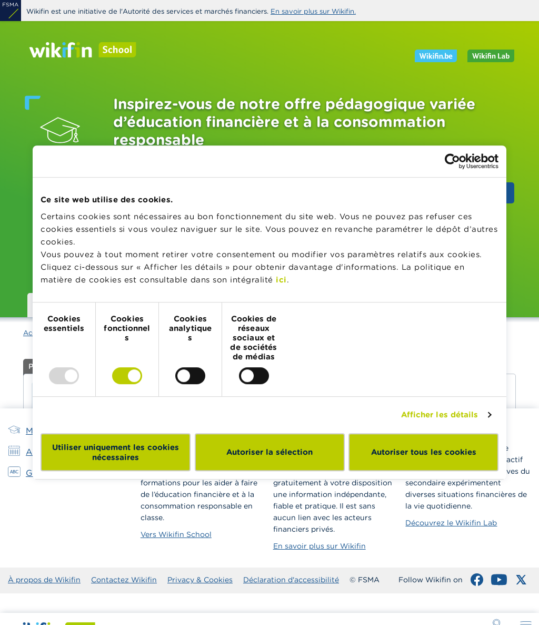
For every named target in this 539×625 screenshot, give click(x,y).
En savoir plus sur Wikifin (319, 546)
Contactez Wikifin (124, 579)
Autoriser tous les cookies (423, 452)
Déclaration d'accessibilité (291, 579)
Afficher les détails (439, 414)
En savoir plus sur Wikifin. (313, 11)
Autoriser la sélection (269, 452)
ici (281, 280)
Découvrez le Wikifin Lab (451, 523)
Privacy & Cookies (200, 579)
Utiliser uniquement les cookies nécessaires (115, 452)
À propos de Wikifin (44, 579)
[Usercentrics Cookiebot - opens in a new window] (452, 161)
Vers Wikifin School (176, 534)
